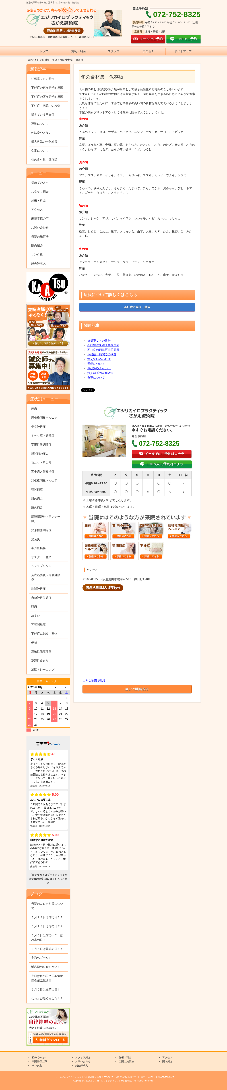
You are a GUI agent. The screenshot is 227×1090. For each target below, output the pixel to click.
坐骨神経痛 (38, 426)
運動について (96, 363)
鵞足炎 (35, 539)
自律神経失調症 (41, 597)
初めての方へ (40, 182)
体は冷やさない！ (99, 368)
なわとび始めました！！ (47, 998)
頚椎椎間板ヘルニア (44, 480)
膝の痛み (37, 507)
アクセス (148, 51)
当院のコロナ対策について (47, 906)
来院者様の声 (40, 218)
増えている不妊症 (99, 359)
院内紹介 (37, 245)
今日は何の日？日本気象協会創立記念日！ (47, 978)
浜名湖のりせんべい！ (45, 966)
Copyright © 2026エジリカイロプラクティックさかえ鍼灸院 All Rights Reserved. (113, 1080)
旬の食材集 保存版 (44, 159)
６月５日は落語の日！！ (47, 948)
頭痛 (34, 606)
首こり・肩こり (41, 462)
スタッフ (113, 51)
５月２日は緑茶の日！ (45, 989)
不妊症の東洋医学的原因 (103, 345)
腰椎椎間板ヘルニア (44, 417)
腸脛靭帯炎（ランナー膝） (45, 519)
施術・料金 (78, 51)
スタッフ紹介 (40, 191)
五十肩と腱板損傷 (42, 471)
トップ (44, 51)
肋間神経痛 (38, 588)
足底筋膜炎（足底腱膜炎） (45, 577)
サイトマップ (183, 51)
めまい (35, 615)
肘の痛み (37, 498)
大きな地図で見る (94, 680)
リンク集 (37, 254)
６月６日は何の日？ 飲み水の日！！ (47, 938)
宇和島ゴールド (41, 957)
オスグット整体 (41, 557)
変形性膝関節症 (41, 530)
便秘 (34, 642)
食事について (96, 377)
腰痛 (34, 408)
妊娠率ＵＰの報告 (99, 340)
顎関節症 (37, 489)
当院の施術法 (40, 236)
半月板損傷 (38, 548)
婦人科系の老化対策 (100, 373)
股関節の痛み (40, 453)
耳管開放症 (38, 624)
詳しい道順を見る (137, 689)
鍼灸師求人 (38, 263)
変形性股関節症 (41, 444)
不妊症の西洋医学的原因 (103, 349)
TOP (29, 59)
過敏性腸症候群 (41, 651)
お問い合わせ (40, 227)
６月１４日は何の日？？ (47, 917)
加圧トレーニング (42, 669)
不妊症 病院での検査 (101, 354)
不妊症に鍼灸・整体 (45, 59)
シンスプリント (41, 566)
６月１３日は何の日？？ (47, 926)
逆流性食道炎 (40, 660)
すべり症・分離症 (42, 435)
